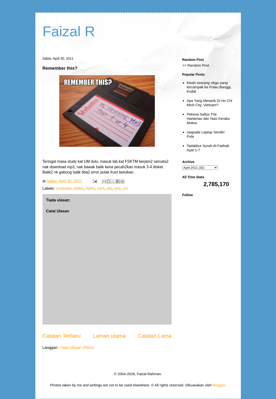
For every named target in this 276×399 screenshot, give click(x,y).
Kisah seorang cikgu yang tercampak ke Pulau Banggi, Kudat (209, 87)
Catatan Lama (155, 336)
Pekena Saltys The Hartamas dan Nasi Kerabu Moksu (208, 118)
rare (117, 188)
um (125, 188)
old (109, 188)
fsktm (90, 188)
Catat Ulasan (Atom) (77, 348)
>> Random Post (195, 65)
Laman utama (109, 336)
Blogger (219, 385)
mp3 (100, 188)
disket (79, 188)
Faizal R (69, 31)
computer (64, 188)
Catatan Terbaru (62, 336)
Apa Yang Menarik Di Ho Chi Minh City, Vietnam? (209, 103)
